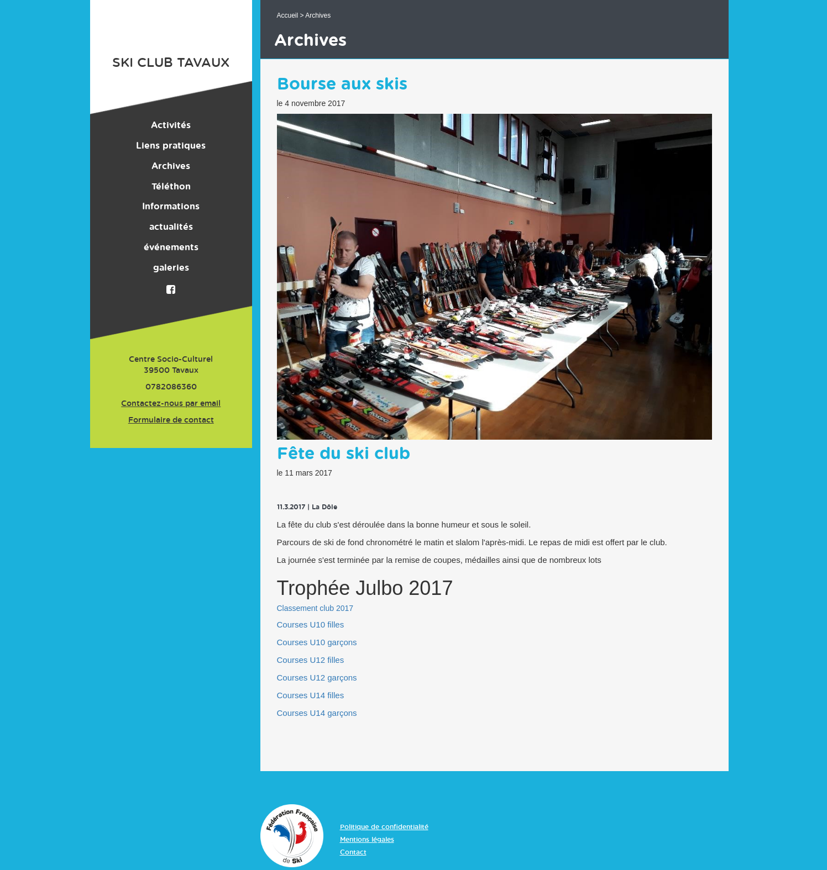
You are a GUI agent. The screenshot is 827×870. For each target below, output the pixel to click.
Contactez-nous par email (171, 404)
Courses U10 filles (310, 624)
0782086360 (171, 387)
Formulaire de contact (171, 420)
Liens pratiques (171, 145)
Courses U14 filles (310, 695)
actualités (171, 227)
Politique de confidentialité (384, 827)
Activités (171, 125)
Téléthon (171, 186)
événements (171, 247)
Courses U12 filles (310, 660)
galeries (171, 267)
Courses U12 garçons (317, 677)
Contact (353, 852)
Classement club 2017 (315, 608)
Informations (171, 206)
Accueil (288, 15)
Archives (170, 166)
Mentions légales (367, 839)
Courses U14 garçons (317, 713)
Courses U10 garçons (317, 642)
